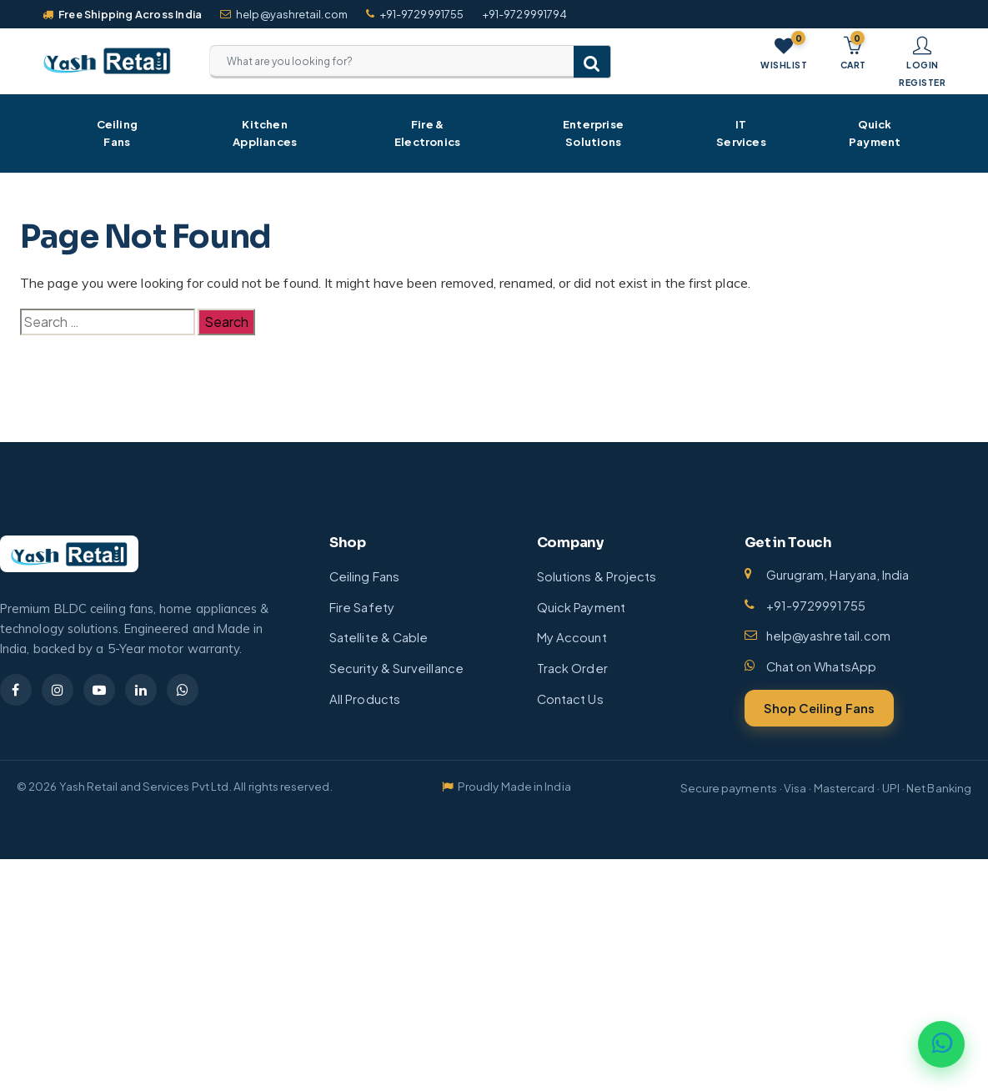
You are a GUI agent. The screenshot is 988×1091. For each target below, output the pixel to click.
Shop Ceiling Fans (819, 708)
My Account (572, 637)
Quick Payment (874, 133)
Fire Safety (361, 607)
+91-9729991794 (524, 14)
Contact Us (570, 698)
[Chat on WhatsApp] (941, 1044)
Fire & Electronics (427, 133)
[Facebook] (16, 690)
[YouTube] (99, 690)
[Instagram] (57, 690)
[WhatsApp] (182, 690)
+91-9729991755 (415, 14)
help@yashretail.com (284, 14)
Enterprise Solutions (593, 133)
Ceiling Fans (117, 133)
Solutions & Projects (597, 576)
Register (922, 82)
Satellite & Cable (378, 637)
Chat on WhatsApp (821, 666)
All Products (364, 698)
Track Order (572, 668)
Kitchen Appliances (265, 133)
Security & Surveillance (396, 668)
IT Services (741, 133)
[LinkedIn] (141, 690)
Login (922, 64)
